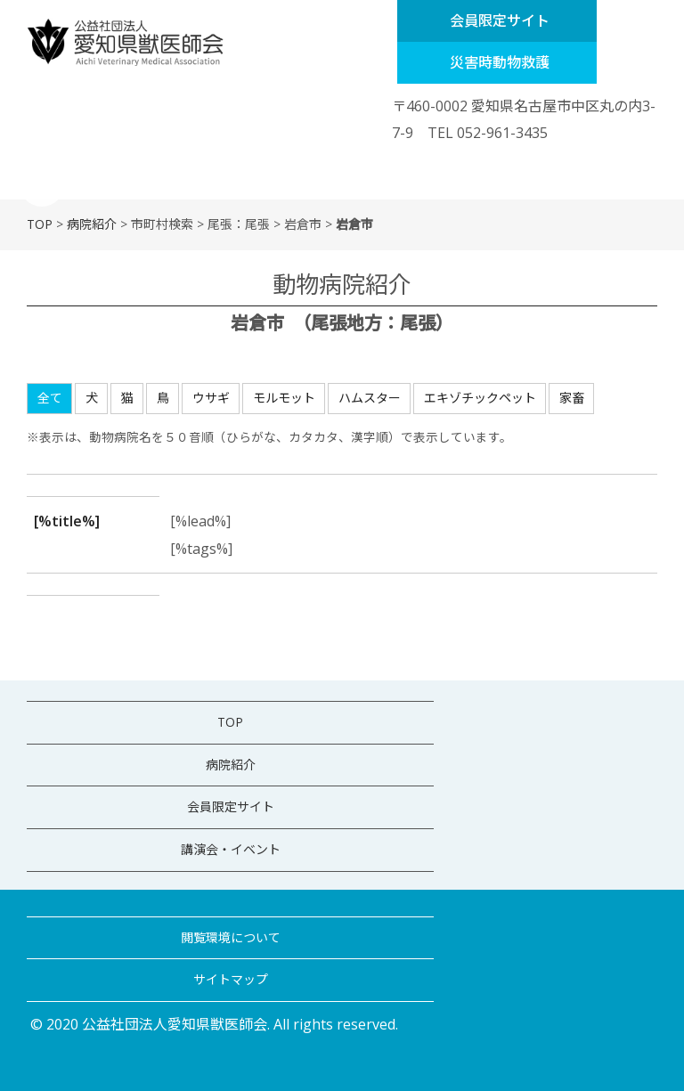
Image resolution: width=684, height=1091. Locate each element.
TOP (40, 224)
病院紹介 (92, 224)
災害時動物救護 (500, 62)
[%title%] (67, 521)
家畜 (571, 397)
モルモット (284, 397)
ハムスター (369, 397)
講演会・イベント (231, 849)
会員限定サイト (500, 20)
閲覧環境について (231, 937)
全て (49, 397)
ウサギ (211, 397)
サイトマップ (230, 979)
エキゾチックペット (480, 397)
